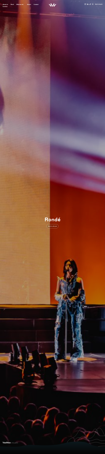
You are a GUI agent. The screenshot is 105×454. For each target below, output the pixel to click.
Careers (5, 6)
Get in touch (98, 4)
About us (5, 4)
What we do (20, 4)
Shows (29, 4)
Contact (36, 4)
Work (12, 4)
